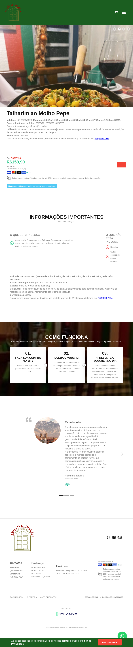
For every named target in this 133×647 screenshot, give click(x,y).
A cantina (32, 597)
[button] (116, 12)
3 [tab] (123, 29)
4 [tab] (128, 29)
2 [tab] (119, 29)
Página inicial (17, 597)
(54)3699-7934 (102, 138)
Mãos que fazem (48, 597)
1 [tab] (114, 29)
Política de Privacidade (112, 597)
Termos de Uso (91, 597)
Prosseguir (109, 642)
